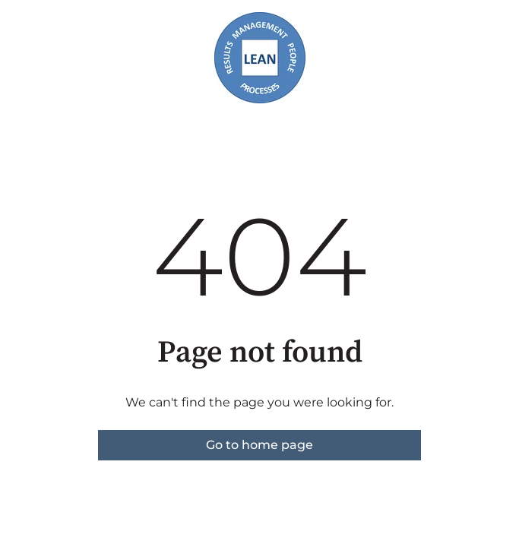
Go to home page (259, 445)
